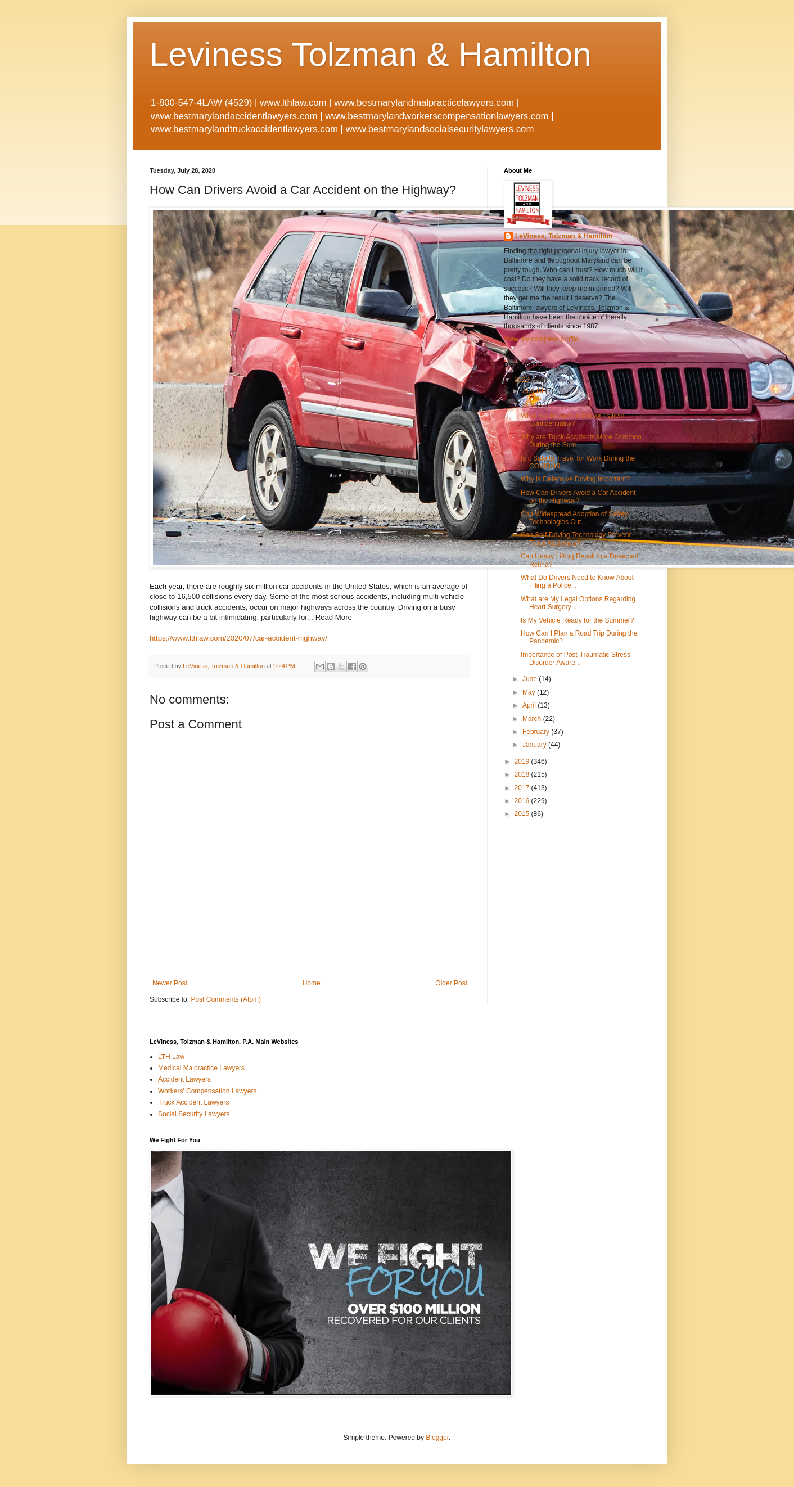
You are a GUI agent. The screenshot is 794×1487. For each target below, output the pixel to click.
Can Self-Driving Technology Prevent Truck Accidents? (576, 539)
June (530, 679)
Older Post (451, 983)
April (530, 705)
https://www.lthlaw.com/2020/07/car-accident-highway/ (238, 638)
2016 (523, 801)
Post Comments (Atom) (226, 999)
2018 (523, 774)
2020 (523, 380)
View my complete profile (541, 339)
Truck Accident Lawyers (193, 1102)
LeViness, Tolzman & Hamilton (564, 236)
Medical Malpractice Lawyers (201, 1068)
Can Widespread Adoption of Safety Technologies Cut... (574, 518)
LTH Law (171, 1057)
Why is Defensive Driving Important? (575, 479)
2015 (523, 814)
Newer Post (169, 983)
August (533, 391)
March (532, 719)
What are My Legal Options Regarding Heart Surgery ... (578, 603)
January (535, 745)
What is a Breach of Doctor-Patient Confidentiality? (573, 419)
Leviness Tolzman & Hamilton (371, 54)
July (529, 404)
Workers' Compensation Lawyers (207, 1091)
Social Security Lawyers (193, 1114)
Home (312, 983)
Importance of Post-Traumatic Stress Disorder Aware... (575, 658)
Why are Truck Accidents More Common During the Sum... (581, 441)
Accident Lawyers (184, 1079)
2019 (523, 761)
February (536, 732)
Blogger (437, 1437)
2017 (523, 788)
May (529, 692)
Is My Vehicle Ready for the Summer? (577, 620)
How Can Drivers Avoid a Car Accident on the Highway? (578, 496)
